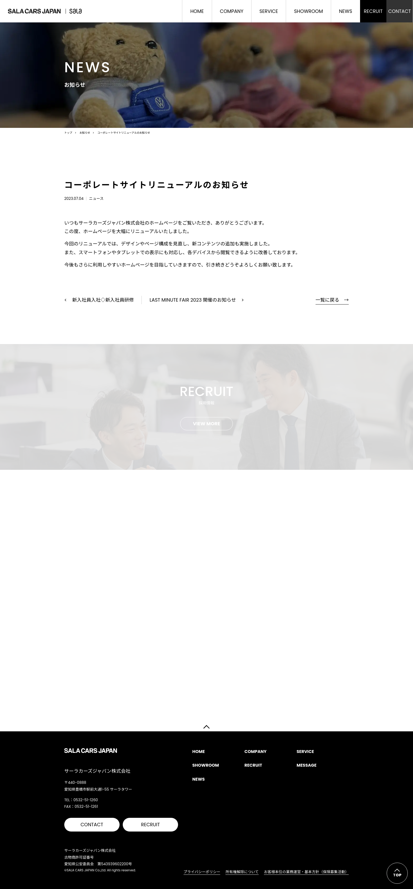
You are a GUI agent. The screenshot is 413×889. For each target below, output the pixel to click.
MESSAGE (307, 765)
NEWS (345, 11)
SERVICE (268, 11)
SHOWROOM (308, 11)
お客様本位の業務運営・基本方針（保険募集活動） (306, 871)
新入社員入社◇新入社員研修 (103, 300)
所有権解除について (242, 871)
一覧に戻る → (332, 300)
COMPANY (231, 11)
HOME (197, 11)
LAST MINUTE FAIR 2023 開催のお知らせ (193, 300)
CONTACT (92, 824)
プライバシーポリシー (202, 871)
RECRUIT (150, 824)
